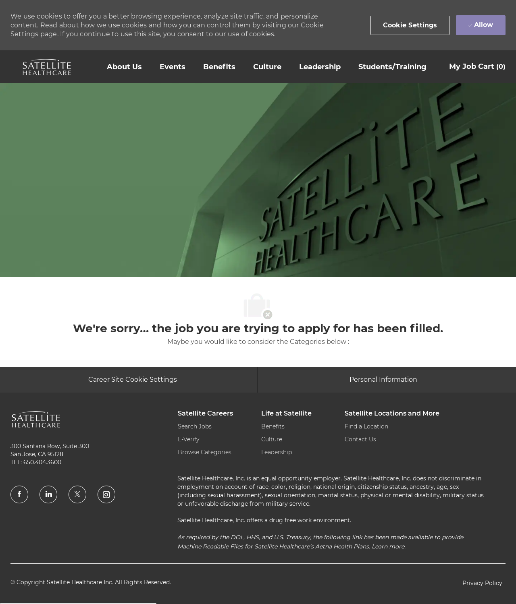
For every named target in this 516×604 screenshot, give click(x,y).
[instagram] (106, 494)
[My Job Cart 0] (477, 66)
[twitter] (77, 494)
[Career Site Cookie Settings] (132, 380)
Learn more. (389, 546)
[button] (410, 25)
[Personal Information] (383, 380)
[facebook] (19, 494)
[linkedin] (48, 494)
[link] (46, 66)
